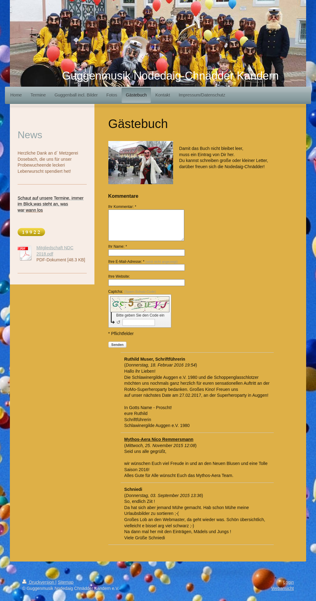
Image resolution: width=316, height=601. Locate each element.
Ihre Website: (119, 276)
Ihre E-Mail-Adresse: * (143, 261)
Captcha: (132, 291)
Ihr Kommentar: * (122, 207)
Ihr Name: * (117, 246)
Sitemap (65, 582)
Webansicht (282, 588)
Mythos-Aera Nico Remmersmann (158, 439)
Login (288, 582)
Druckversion (38, 582)
